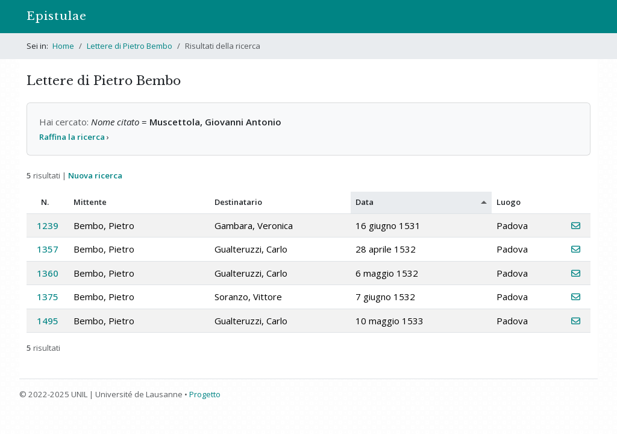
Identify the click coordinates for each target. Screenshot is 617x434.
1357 (47, 249)
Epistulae (57, 16)
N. (45, 202)
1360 (47, 273)
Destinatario (238, 202)
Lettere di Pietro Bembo (129, 45)
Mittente (90, 202)
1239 (47, 225)
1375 (47, 297)
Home (63, 45)
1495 (47, 321)
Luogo (508, 202)
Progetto (205, 394)
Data (364, 202)
